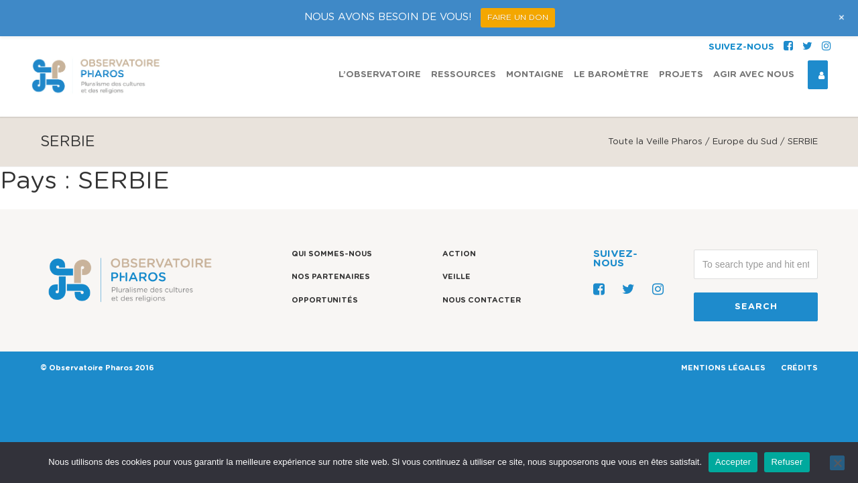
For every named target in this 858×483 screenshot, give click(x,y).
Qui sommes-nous (332, 254)
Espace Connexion (816, 39)
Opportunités (325, 300)
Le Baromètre (611, 38)
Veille (456, 276)
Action (459, 254)
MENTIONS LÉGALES (723, 368)
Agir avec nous (753, 38)
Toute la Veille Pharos (655, 142)
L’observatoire (380, 38)
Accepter (733, 462)
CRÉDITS (799, 368)
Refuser (786, 462)
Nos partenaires (331, 276)
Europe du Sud (745, 142)
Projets (681, 38)
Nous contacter (481, 300)
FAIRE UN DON (517, 17)
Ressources (463, 38)
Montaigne (535, 38)
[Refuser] (837, 462)
